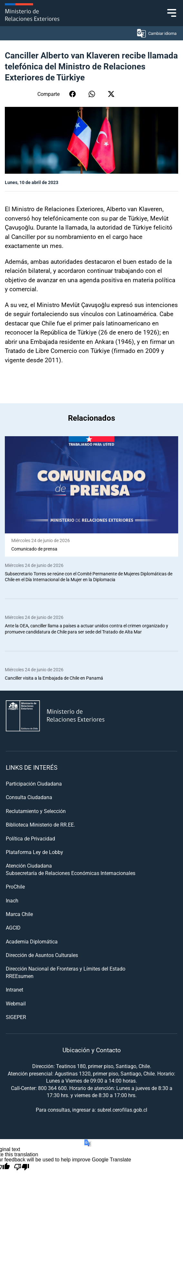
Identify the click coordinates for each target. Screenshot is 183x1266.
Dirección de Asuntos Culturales (42, 955)
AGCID (13, 927)
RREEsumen (20, 976)
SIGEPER (16, 1017)
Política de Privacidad (30, 838)
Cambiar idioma (156, 33)
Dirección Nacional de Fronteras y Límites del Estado (65, 968)
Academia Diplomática (32, 941)
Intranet (14, 989)
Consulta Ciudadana (29, 797)
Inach (12, 900)
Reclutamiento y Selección (36, 811)
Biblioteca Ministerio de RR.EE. (40, 824)
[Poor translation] (21, 1167)
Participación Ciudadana (34, 783)
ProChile (15, 886)
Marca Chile (19, 914)
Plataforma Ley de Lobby (34, 852)
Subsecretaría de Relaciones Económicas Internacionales (70, 873)
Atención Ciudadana (29, 865)
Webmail (16, 1003)
